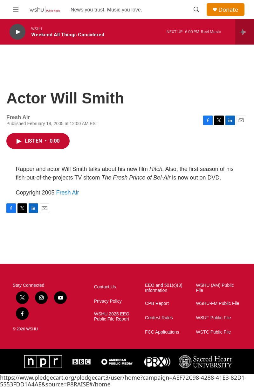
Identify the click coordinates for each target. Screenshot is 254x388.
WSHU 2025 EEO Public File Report (111, 316)
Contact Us (105, 287)
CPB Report (157, 303)
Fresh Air (67, 192)
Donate (228, 9)
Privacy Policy (108, 301)
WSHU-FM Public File (217, 303)
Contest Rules (159, 317)
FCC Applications (162, 332)
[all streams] (244, 32)
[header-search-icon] (196, 9)
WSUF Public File (213, 317)
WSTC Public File (213, 332)
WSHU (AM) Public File (215, 288)
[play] (17, 32)
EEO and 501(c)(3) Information (163, 288)
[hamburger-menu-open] (16, 9)
